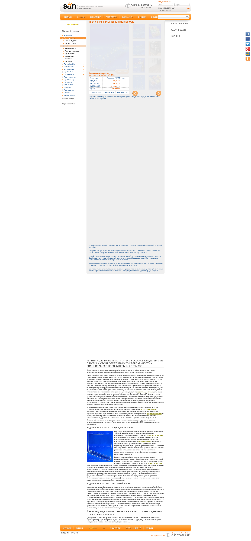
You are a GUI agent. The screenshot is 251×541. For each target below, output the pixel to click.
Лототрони (68, 59)
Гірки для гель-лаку (72, 51)
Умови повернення (133, 528)
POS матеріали (111, 17)
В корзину (122, 71)
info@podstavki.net (158, 535)
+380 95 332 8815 (146, 7)
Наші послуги (127, 17)
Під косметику (69, 80)
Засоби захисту (69, 95)
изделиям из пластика (144, 392)
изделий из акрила (144, 441)
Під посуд (68, 61)
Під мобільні (74, 72)
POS (103, 528)
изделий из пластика (155, 463)
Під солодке (68, 82)
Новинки (81, 17)
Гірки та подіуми (70, 41)
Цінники (66, 93)
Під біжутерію (74, 74)
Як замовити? (95, 17)
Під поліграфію (74, 64)
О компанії (68, 17)
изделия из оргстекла (154, 414)
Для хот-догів (69, 56)
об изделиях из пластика (149, 409)
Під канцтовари (70, 43)
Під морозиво (70, 54)
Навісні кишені (74, 67)
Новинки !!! (68, 35)
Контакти (154, 17)
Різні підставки (74, 38)
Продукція (142, 17)
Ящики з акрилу (70, 48)
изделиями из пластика (155, 435)
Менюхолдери (74, 69)
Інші (66, 46)
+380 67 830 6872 (141, 4)
